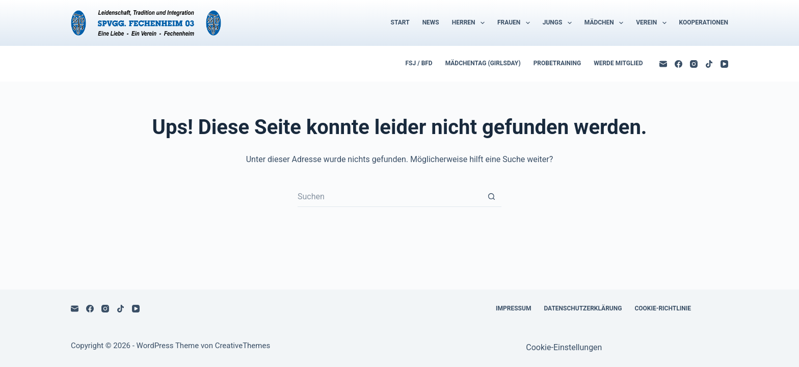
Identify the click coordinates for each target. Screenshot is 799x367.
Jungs (559, 23)
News (430, 22)
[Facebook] (678, 64)
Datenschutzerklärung (583, 308)
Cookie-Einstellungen (564, 347)
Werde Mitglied (618, 63)
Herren (470, 23)
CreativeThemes (243, 345)
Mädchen (605, 23)
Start (400, 22)
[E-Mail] (663, 64)
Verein (653, 23)
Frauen (515, 23)
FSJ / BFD (419, 63)
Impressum (513, 308)
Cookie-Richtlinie (662, 308)
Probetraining (557, 63)
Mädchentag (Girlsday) (483, 63)
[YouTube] (724, 64)
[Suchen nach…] (389, 197)
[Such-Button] (491, 197)
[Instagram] (694, 64)
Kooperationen (703, 22)
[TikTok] (709, 64)
